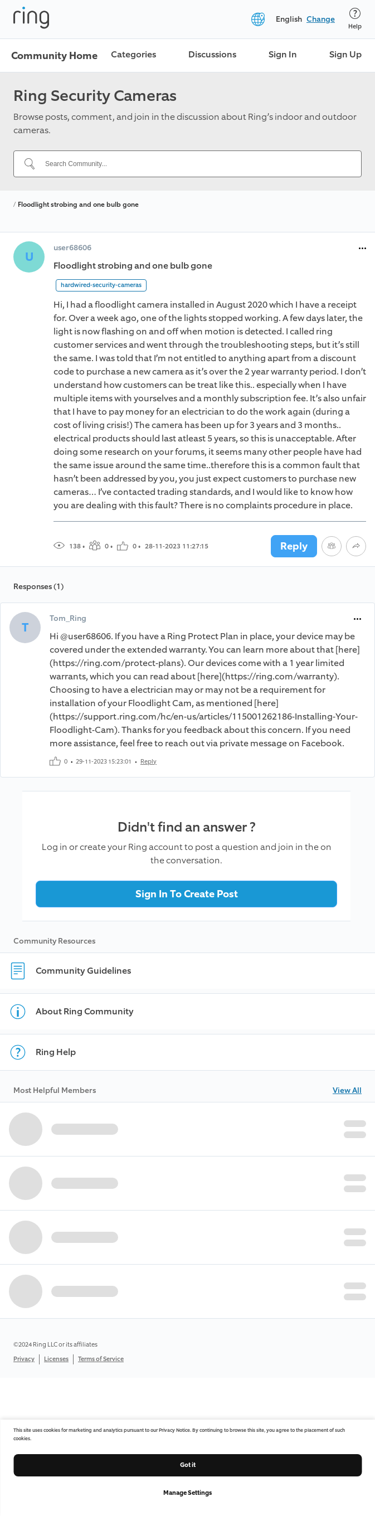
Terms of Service (101, 1359)
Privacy (24, 1359)
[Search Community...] (194, 164)
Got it (188, 1465)
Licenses (56, 1359)
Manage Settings (187, 1493)
